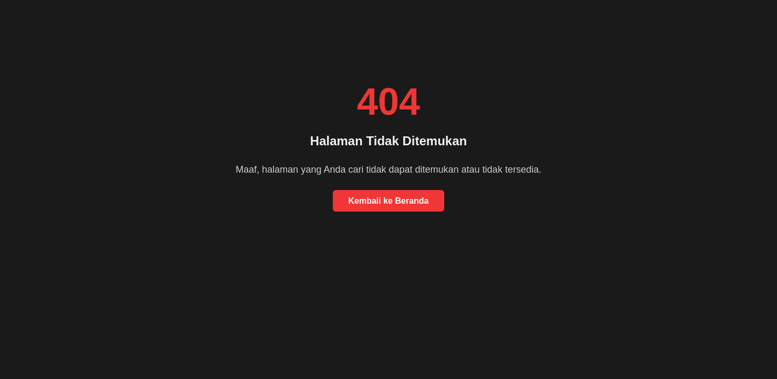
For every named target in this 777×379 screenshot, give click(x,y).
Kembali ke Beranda (389, 200)
